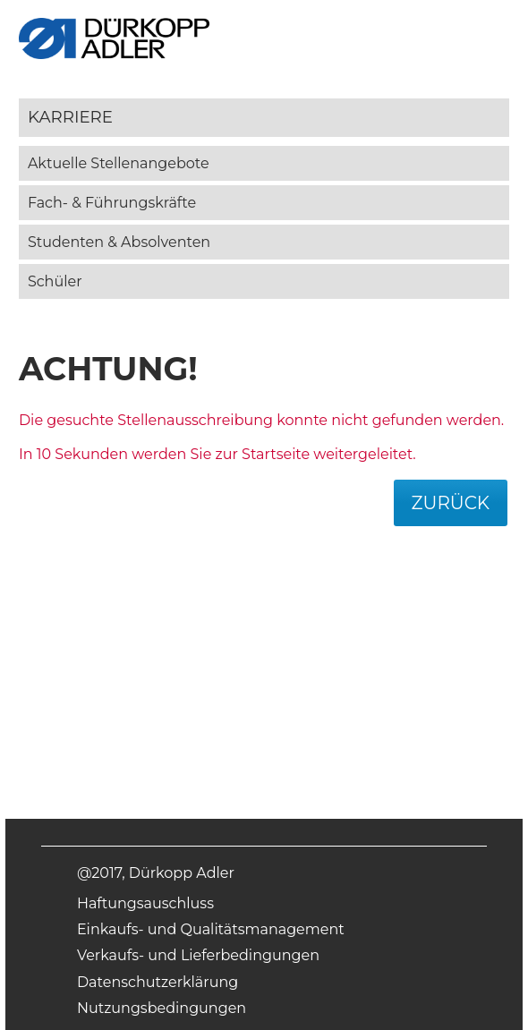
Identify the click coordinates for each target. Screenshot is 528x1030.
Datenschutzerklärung (157, 982)
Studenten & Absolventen (119, 242)
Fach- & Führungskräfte (112, 202)
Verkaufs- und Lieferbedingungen (198, 955)
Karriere (70, 116)
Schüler (55, 281)
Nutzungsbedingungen (161, 1008)
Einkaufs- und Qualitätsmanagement (211, 929)
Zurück (451, 503)
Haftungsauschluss (145, 903)
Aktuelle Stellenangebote (118, 163)
